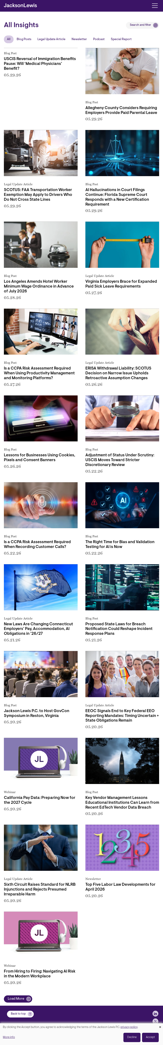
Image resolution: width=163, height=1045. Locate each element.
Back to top (18, 1013)
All (8, 39)
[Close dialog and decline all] (160, 1025)
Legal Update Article (51, 39)
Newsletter (79, 39)
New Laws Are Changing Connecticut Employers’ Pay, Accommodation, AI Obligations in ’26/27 (38, 629)
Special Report (121, 39)
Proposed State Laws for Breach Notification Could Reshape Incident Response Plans (119, 629)
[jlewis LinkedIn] (155, 1014)
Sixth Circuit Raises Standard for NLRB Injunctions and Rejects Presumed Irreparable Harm (39, 889)
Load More (16, 999)
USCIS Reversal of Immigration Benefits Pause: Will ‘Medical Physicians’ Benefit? (40, 64)
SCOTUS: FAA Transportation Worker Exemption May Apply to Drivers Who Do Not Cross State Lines (38, 195)
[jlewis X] (155, 1021)
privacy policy (129, 1027)
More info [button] (9, 1037)
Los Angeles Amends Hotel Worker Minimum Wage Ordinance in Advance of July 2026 (39, 286)
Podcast (99, 39)
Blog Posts (24, 39)
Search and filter (140, 25)
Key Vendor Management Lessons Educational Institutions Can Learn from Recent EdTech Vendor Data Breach (122, 803)
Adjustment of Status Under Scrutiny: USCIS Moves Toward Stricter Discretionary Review (119, 460)
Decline (132, 1037)
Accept (150, 1037)
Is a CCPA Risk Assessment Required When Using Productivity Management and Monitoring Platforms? (39, 373)
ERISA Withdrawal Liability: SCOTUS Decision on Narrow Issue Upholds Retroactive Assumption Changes (118, 373)
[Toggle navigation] (154, 5)
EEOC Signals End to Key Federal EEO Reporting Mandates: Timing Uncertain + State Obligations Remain (122, 716)
